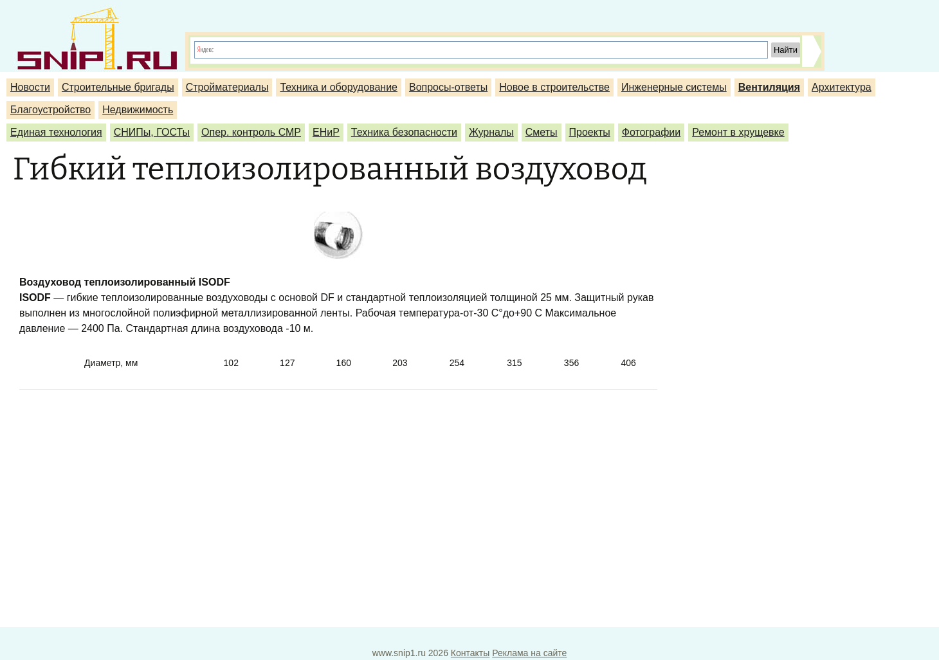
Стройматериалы (227, 87)
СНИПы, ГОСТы (152, 132)
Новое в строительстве (554, 87)
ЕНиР (326, 132)
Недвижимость (137, 109)
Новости (30, 87)
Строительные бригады (118, 87)
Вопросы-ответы (448, 87)
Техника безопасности (404, 132)
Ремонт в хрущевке (738, 132)
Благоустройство (50, 109)
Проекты (589, 132)
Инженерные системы (674, 87)
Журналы (491, 132)
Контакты (470, 653)
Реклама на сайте (529, 653)
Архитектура (841, 87)
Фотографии (651, 132)
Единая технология (56, 132)
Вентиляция (769, 87)
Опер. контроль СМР (251, 132)
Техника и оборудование (338, 87)
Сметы (541, 132)
